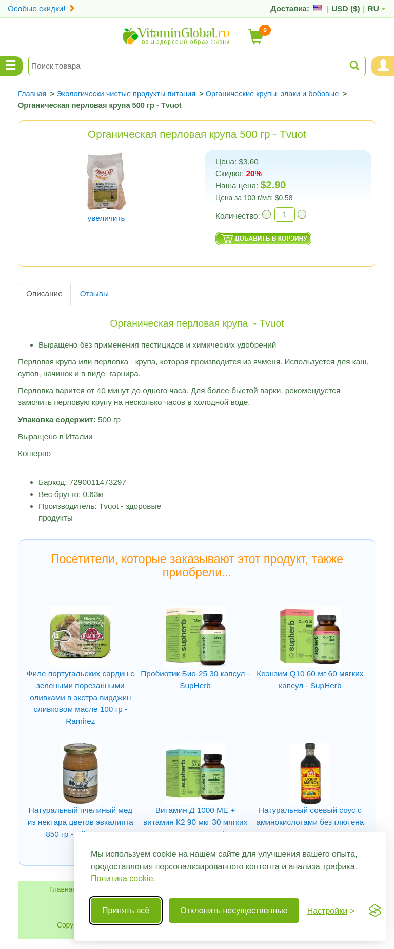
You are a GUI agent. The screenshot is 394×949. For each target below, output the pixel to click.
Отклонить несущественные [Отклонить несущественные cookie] (233, 910)
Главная (62, 889)
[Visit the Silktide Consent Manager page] (375, 910)
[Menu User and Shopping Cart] (382, 66)
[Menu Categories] (11, 66)
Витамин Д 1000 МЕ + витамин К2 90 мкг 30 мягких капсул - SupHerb (195, 822)
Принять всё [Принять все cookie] (125, 910)
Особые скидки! (41, 8)
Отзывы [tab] (94, 293)
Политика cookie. (123, 878)
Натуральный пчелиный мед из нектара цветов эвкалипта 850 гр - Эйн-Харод (80, 822)
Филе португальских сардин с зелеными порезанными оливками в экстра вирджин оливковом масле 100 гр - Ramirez (80, 697)
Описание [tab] (44, 293)
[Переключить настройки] (331, 910)
